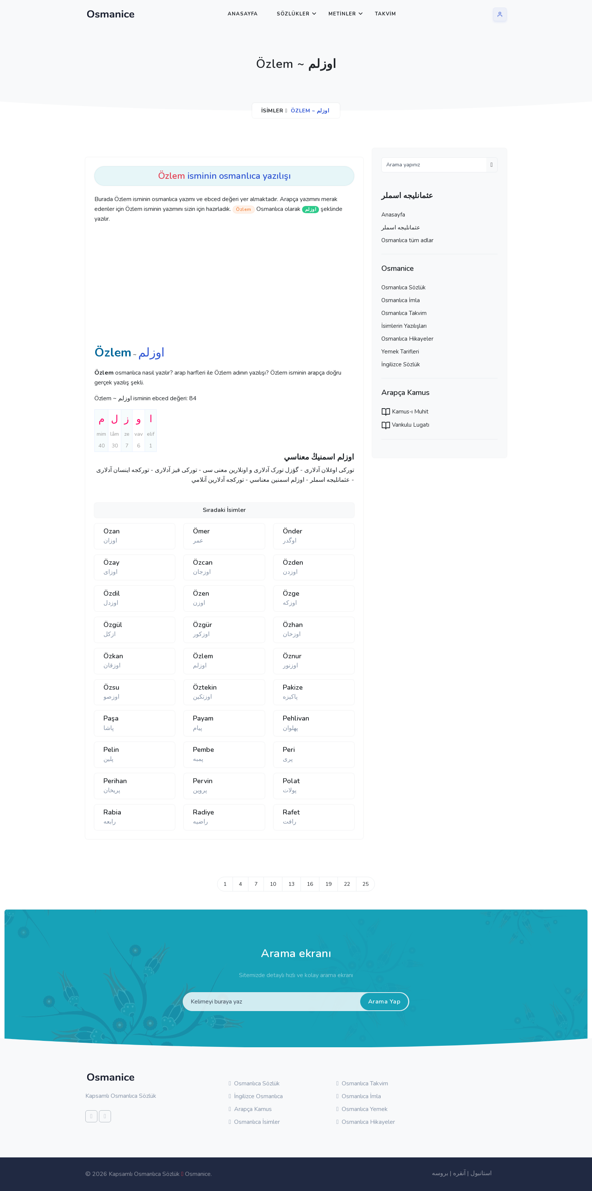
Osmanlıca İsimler (254, 1122)
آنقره (459, 1173)
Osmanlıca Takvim (404, 313)
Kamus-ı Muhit (405, 411)
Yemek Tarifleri (400, 351)
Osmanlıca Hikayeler (407, 339)
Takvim (385, 14)
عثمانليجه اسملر (400, 227)
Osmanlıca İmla (400, 300)
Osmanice (198, 1174)
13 (291, 884)
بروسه (440, 1173)
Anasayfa (243, 14)
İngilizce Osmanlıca (256, 1096)
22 (347, 884)
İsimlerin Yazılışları (404, 326)
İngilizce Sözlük (400, 364)
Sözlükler (293, 14)
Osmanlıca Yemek (362, 1109)
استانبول (481, 1173)
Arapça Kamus (250, 1109)
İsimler (272, 110)
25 (365, 884)
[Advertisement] (211, 286)
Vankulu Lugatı (405, 425)
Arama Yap (384, 1001)
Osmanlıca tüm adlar (407, 240)
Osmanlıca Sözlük (403, 287)
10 (273, 884)
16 (310, 884)
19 (328, 884)
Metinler (342, 14)
